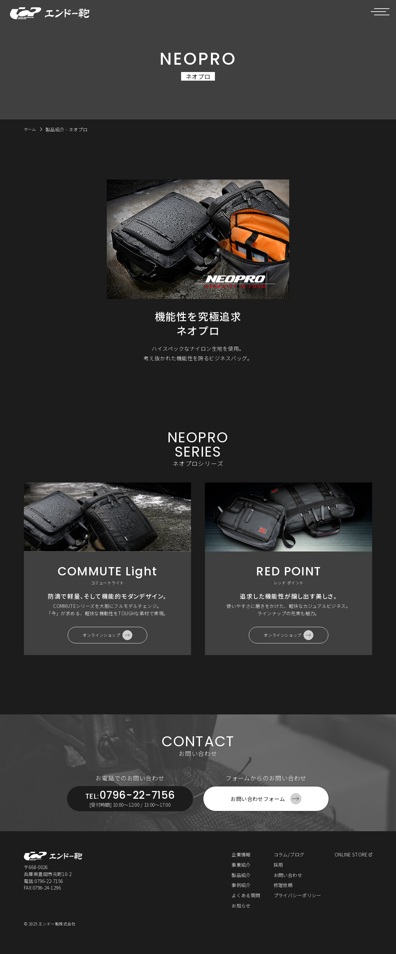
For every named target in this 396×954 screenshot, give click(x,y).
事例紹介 (240, 892)
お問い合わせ (287, 882)
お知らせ (240, 913)
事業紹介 (240, 872)
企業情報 (240, 861)
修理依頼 (282, 892)
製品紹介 (240, 882)
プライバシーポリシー (297, 902)
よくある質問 (245, 902)
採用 (278, 872)
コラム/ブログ (288, 861)
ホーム (31, 128)
